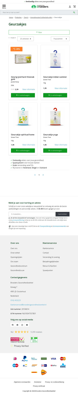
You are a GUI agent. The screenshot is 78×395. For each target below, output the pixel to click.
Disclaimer (37, 382)
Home (11, 17)
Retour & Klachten (50, 266)
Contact (46, 253)
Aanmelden (62, 214)
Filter (39, 32)
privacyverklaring (18, 220)
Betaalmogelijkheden (51, 261)
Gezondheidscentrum (19, 266)
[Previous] (35, 175)
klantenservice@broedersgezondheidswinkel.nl (28, 305)
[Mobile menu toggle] (4, 6)
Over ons (14, 248)
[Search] (36, 12)
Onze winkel (15, 253)
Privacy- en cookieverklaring (54, 382)
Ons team (14, 261)
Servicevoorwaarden (59, 226)
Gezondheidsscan (17, 270)
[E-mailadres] (32, 214)
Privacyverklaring (45, 226)
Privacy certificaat (39, 386)
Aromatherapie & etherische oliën (41, 17)
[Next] (43, 175)
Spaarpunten (48, 270)
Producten (18, 17)
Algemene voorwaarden (22, 382)
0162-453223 (16, 300)
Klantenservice (48, 248)
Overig (26, 17)
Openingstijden (16, 257)
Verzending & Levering (51, 257)
